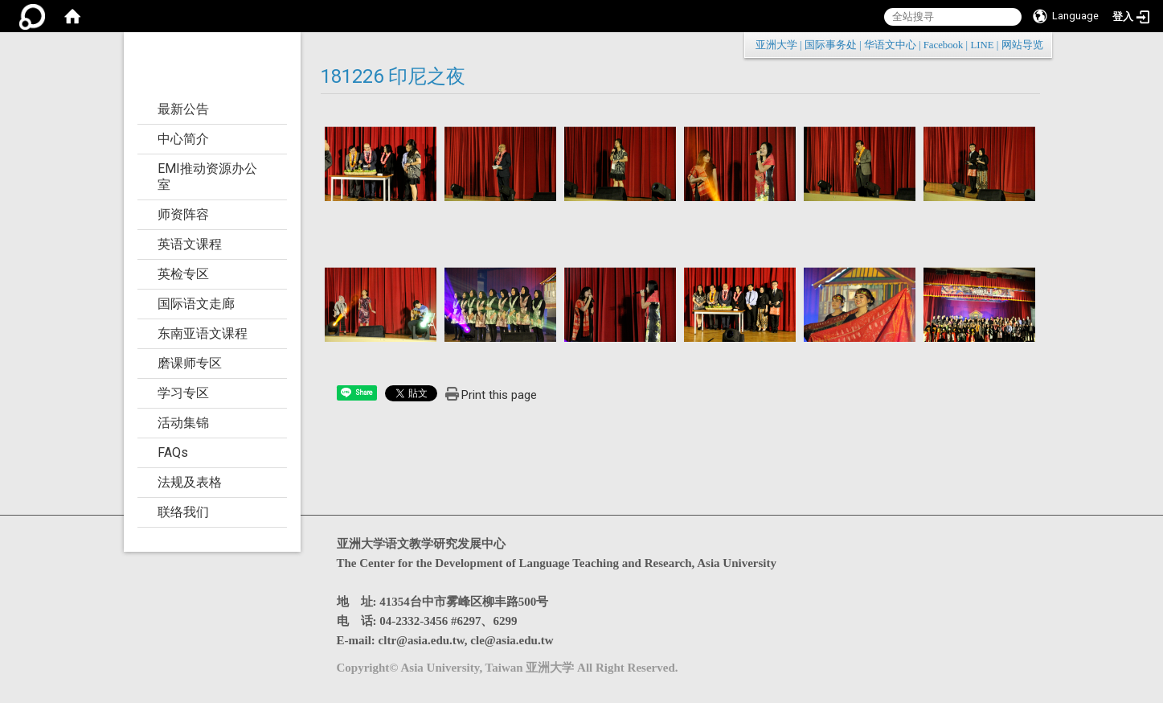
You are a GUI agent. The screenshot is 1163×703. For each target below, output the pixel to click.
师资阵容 (183, 214)
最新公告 (183, 109)
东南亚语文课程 (203, 333)
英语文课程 (190, 244)
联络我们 (183, 512)
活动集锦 (183, 422)
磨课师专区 (190, 363)
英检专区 (183, 274)
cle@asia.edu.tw (511, 640)
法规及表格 (190, 482)
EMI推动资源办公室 (207, 176)
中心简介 (183, 138)
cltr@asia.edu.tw (422, 640)
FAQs (173, 452)
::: (1034, 45)
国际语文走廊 (196, 303)
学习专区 (183, 393)
